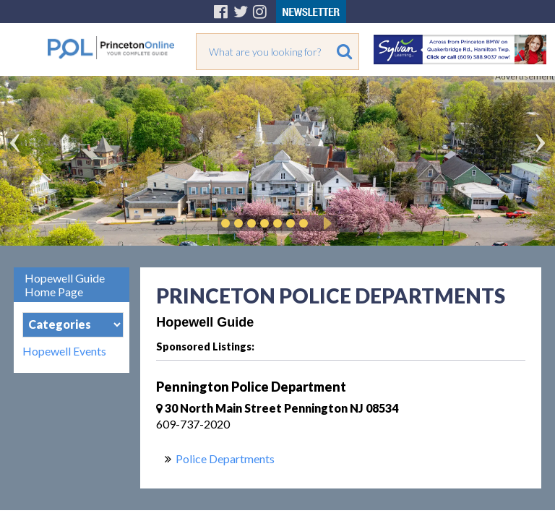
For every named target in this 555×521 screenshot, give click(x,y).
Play (325, 223)
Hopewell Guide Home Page (65, 284)
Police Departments (225, 458)
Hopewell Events (64, 351)
